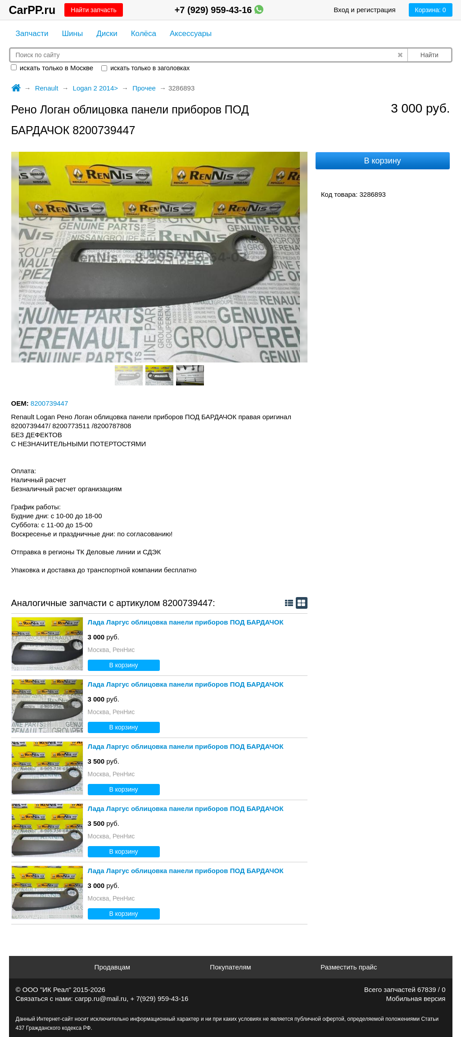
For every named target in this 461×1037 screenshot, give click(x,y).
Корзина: (430, 10)
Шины (72, 33)
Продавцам (112, 967)
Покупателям (230, 967)
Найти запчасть (93, 10)
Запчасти (32, 33)
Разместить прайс (349, 967)
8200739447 (49, 403)
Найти (429, 55)
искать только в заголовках (145, 68)
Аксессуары (191, 33)
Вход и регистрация (364, 10)
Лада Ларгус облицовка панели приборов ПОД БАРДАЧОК (186, 622)
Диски (106, 33)
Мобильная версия (416, 998)
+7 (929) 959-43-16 (219, 10)
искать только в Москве (52, 68)
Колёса (143, 33)
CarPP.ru (32, 10)
